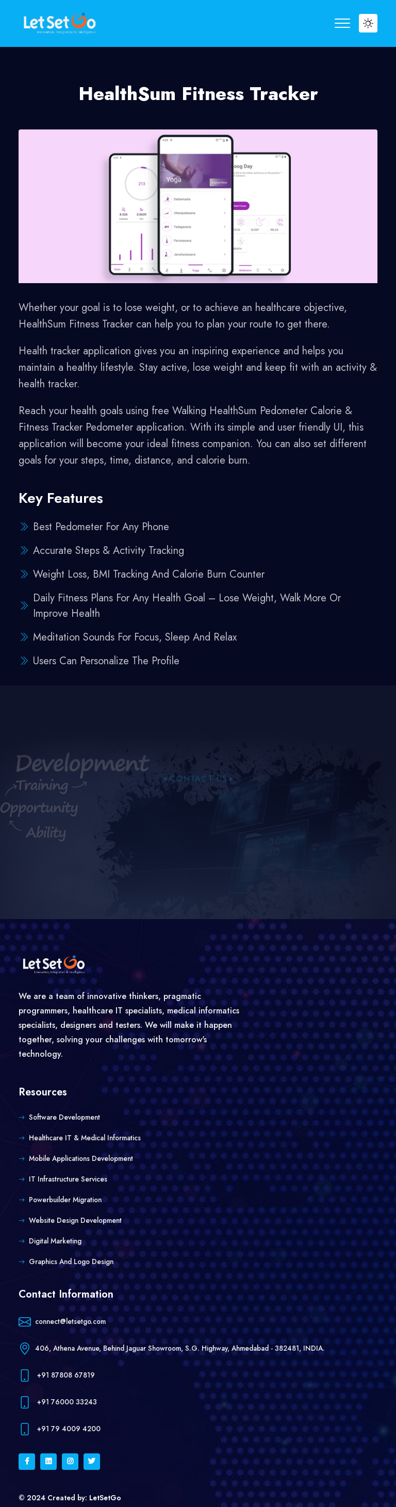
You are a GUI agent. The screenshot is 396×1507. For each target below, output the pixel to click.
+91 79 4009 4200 (60, 1429)
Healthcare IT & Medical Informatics (85, 1138)
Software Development (64, 1117)
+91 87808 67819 (57, 1376)
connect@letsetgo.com (62, 1322)
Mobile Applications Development (81, 1158)
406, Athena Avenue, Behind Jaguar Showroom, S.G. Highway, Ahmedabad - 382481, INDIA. (172, 1349)
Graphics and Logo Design (71, 1261)
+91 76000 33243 (58, 1403)
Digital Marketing (55, 1241)
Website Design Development (75, 1220)
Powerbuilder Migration (65, 1199)
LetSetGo (105, 1498)
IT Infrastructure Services (68, 1179)
